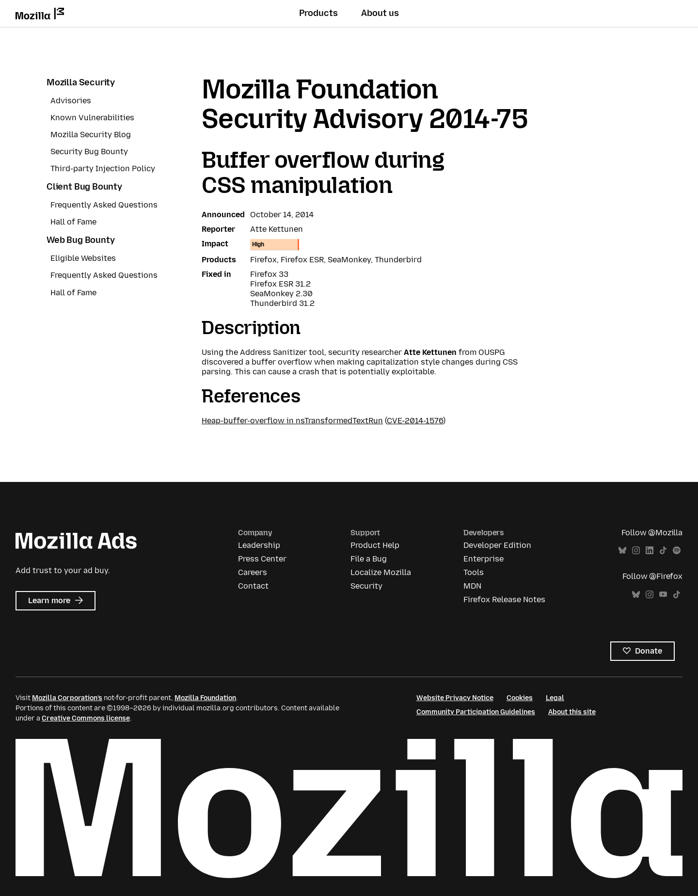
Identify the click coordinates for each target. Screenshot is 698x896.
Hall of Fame (73, 221)
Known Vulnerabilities (92, 117)
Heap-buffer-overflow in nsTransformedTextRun (292, 420)
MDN (472, 586)
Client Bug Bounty (84, 186)
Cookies (520, 698)
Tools (473, 572)
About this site (572, 712)
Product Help (374, 545)
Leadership (259, 545)
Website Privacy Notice (454, 698)
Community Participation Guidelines (475, 712)
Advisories (70, 100)
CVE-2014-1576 (415, 420)
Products (318, 13)
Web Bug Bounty (80, 240)
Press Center (262, 558)
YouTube (663, 595)
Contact (253, 586)
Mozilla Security (81, 82)
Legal (555, 698)
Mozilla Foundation (205, 698)
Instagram (636, 550)
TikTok (663, 550)
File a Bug (368, 558)
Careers (252, 572)
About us (380, 13)
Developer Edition (497, 545)
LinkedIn (649, 550)
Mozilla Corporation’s (67, 698)
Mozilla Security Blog (90, 134)
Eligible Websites (83, 258)
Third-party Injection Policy (102, 168)
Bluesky (622, 550)
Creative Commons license (86, 718)
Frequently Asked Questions (104, 204)
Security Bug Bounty (89, 151)
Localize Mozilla (380, 572)
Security (366, 586)
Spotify (676, 550)
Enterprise (483, 558)
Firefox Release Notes (504, 599)
